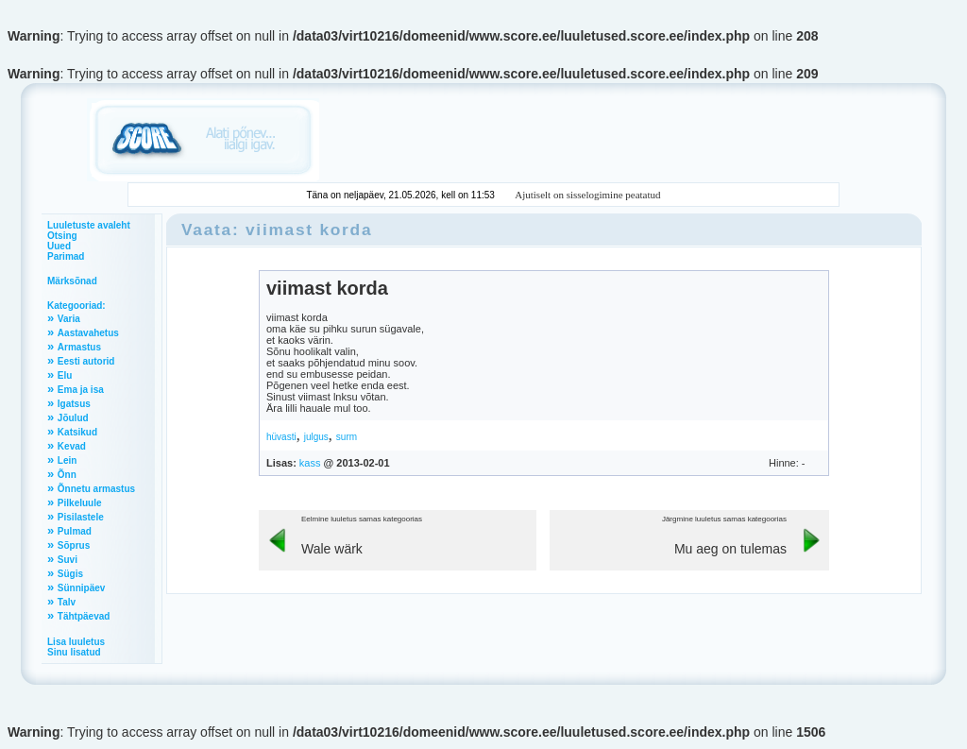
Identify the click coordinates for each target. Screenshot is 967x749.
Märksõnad (72, 281)
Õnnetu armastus (96, 489)
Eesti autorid (86, 361)
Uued (59, 246)
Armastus (79, 347)
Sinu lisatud (74, 652)
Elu (65, 375)
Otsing (62, 235)
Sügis (70, 574)
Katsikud (77, 432)
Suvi (67, 559)
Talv (67, 602)
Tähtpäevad (84, 616)
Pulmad (75, 531)
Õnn (67, 474)
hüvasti (281, 437)
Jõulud (73, 418)
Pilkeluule (80, 503)
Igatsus (74, 404)
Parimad (65, 256)
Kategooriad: (76, 305)
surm (346, 437)
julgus (316, 437)
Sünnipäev (82, 588)
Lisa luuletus (76, 642)
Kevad (72, 446)
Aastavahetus (88, 333)
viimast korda (327, 288)
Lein (67, 460)
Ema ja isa (81, 389)
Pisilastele (81, 517)
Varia (69, 319)
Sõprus (74, 545)
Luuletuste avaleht (88, 225)
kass (310, 462)
